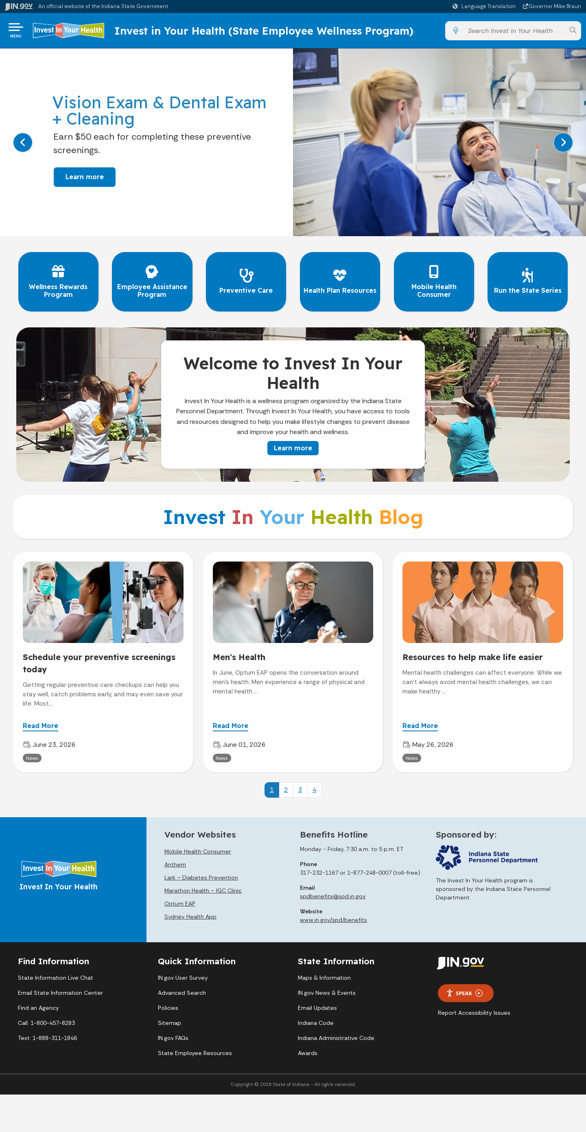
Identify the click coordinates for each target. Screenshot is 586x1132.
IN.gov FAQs (173, 1036)
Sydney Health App (190, 914)
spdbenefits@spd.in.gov (332, 894)
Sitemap (169, 1021)
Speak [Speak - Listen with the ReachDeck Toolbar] (464, 991)
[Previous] (23, 146)
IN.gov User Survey (183, 976)
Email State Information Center (60, 991)
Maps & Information (324, 976)
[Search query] (514, 32)
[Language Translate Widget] (485, 6)
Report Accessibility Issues (474, 1011)
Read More (40, 724)
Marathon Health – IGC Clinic (203, 888)
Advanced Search (182, 991)
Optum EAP (179, 901)
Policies (168, 1006)
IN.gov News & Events (327, 991)
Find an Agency (38, 1006)
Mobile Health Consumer (197, 849)
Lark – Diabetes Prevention (201, 875)
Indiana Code (316, 1021)
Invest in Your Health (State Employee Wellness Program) (281, 32)
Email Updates (317, 1006)
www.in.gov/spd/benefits (333, 918)
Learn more (79, 180)
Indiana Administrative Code (336, 1036)
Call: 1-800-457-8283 (46, 1021)
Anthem (175, 862)
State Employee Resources (195, 1051)
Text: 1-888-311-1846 (47, 1036)
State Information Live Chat (55, 976)
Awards (307, 1051)
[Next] (563, 146)
